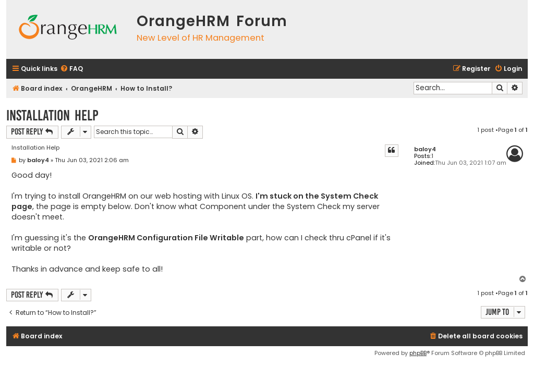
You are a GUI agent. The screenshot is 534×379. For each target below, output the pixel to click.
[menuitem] (71, 69)
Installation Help (52, 115)
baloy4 (425, 149)
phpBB (418, 353)
